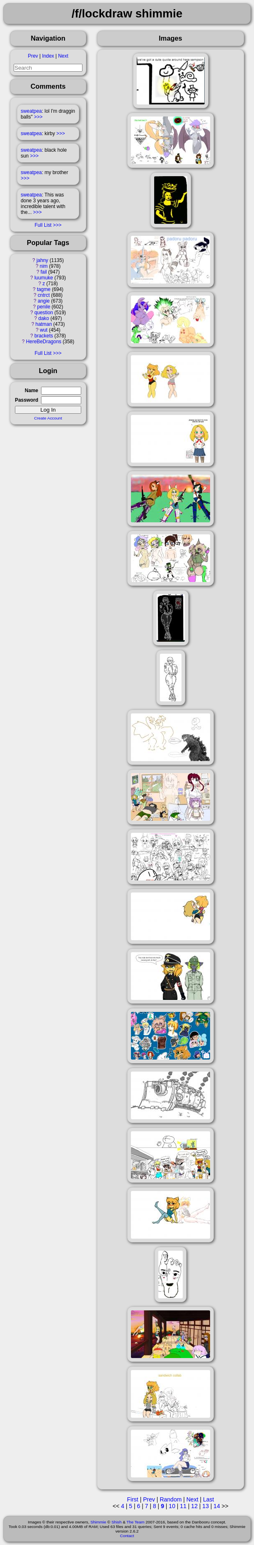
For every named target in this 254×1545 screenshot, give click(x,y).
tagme (44, 289)
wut (44, 330)
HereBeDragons (43, 341)
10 (172, 1506)
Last (208, 1499)
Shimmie (98, 1522)
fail (44, 272)
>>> (38, 117)
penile (44, 307)
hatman (44, 324)
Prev (33, 56)
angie (44, 301)
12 (194, 1506)
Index (48, 56)
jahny (42, 260)
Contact (127, 1535)
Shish (116, 1522)
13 (205, 1506)
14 (216, 1506)
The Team (135, 1522)
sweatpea (31, 111)
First (132, 1499)
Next (63, 56)
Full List (42, 225)
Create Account (48, 418)
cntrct (44, 295)
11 (183, 1506)
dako (44, 318)
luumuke (43, 278)
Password (26, 400)
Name (31, 390)
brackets (43, 336)
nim (44, 266)
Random (170, 1499)
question (43, 312)
